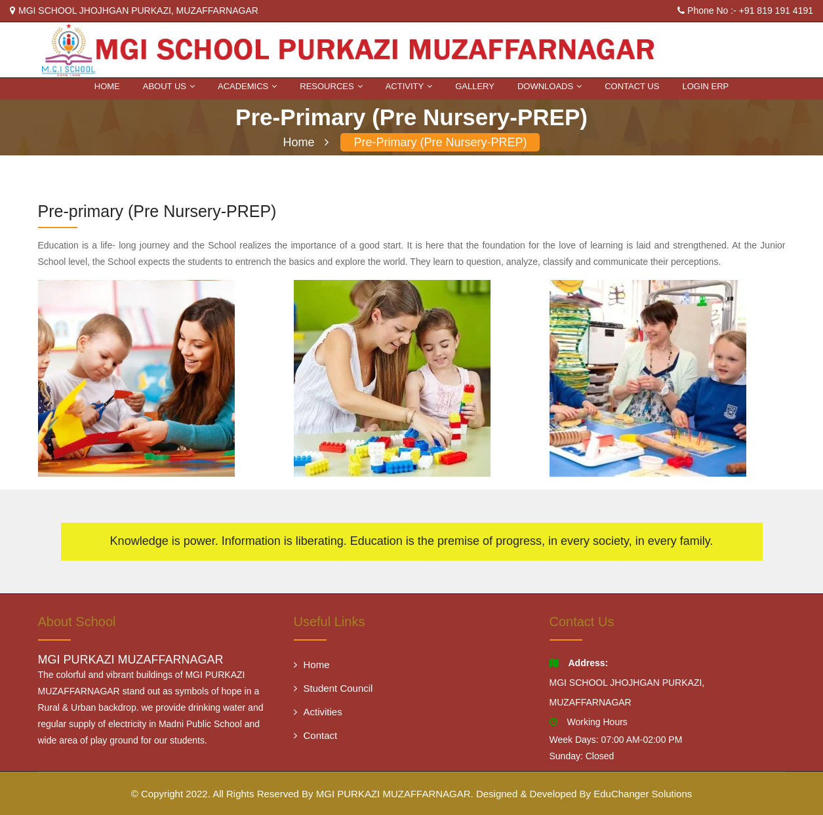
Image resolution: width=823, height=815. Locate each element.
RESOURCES (331, 86)
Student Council (333, 688)
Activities (318, 711)
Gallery (474, 86)
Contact (316, 735)
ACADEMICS (247, 86)
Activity (409, 86)
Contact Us (632, 86)
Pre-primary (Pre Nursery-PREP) (440, 142)
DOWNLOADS (549, 86)
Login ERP (705, 86)
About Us (169, 86)
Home (107, 86)
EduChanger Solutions (642, 793)
